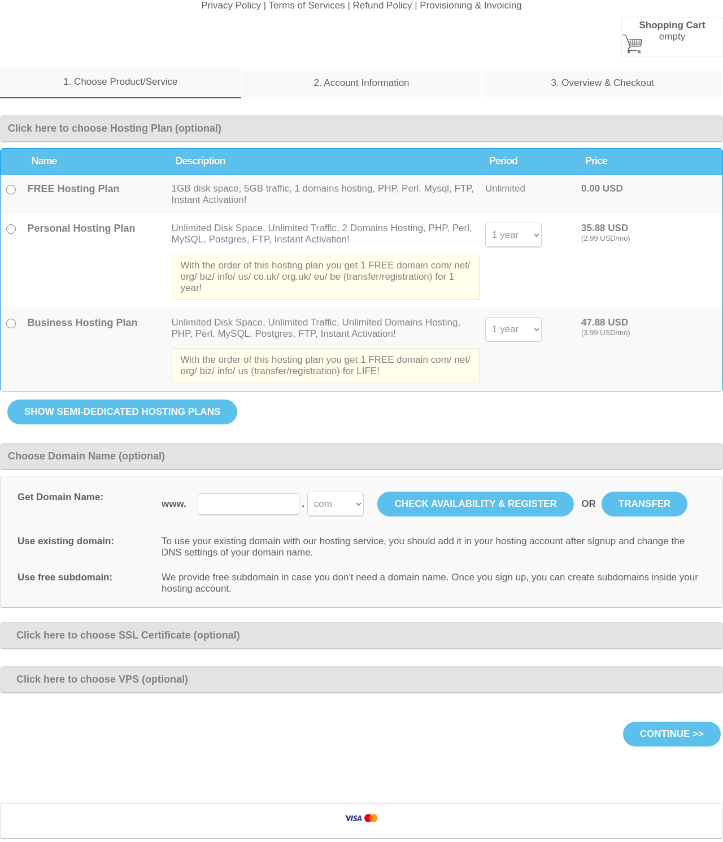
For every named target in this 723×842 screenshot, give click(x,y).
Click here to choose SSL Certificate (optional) (124, 635)
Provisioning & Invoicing (470, 5)
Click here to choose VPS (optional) (98, 679)
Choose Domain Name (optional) (86, 456)
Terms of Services (307, 5)
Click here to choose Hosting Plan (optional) (114, 128)
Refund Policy (382, 5)
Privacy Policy (231, 5)
